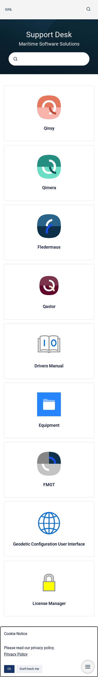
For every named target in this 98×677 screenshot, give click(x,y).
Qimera (49, 187)
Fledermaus (49, 247)
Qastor (49, 306)
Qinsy (49, 128)
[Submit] (15, 59)
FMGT (49, 484)
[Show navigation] (87, 666)
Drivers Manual (49, 365)
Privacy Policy (16, 654)
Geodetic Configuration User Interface (49, 544)
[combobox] (49, 58)
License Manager (49, 603)
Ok (9, 669)
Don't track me (29, 669)
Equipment (49, 425)
